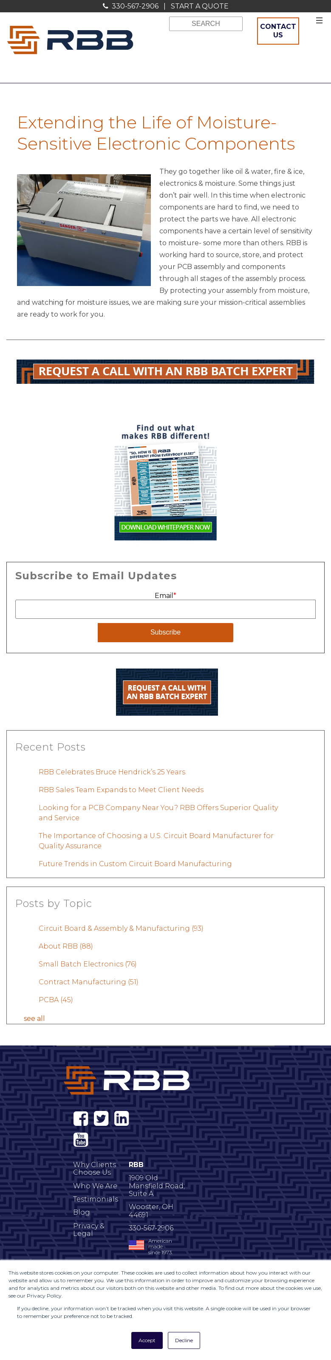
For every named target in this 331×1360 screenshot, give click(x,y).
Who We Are (95, 1186)
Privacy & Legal (89, 1230)
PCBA (56, 999)
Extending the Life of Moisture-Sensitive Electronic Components (156, 133)
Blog (81, 1212)
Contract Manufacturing (89, 982)
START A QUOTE (200, 6)
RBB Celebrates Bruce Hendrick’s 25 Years (112, 772)
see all (34, 1018)
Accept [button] (147, 1340)
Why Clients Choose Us (94, 1168)
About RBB (66, 946)
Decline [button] (184, 1340)
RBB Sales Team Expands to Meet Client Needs (121, 789)
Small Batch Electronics (88, 964)
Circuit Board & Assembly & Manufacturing (121, 928)
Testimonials (95, 1199)
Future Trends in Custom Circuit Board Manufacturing (135, 863)
